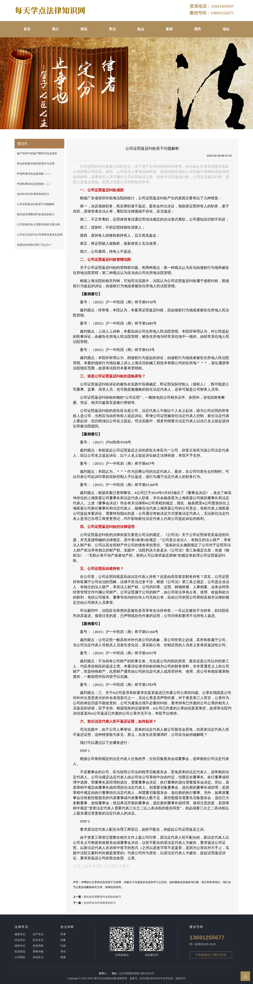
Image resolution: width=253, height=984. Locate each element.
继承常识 (20, 945)
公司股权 (20, 957)
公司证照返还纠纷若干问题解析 (35, 204)
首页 (27, 29)
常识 (112, 29)
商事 (63, 957)
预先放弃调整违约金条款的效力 (102, 896)
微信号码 (196, 926)
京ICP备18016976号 (151, 978)
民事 (63, 934)
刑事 (63, 939)
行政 (63, 945)
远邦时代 (180, 978)
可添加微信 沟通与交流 (210, 954)
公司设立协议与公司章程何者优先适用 (39, 234)
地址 (226, 29)
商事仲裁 (38, 951)
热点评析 (67, 926)
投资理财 (38, 945)
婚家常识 (20, 934)
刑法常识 (38, 939)
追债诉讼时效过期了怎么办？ (34, 244)
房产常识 (38, 934)
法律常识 (21, 926)
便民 (197, 29)
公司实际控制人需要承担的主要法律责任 (40, 224)
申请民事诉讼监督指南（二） (34, 183)
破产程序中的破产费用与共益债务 (36, 153)
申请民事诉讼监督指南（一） (34, 173)
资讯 (83, 29)
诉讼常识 (20, 939)
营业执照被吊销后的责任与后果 (35, 163)
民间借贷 (20, 951)
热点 (140, 29)
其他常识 (38, 957)
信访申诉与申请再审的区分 (100, 902)
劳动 (63, 951)
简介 (55, 29)
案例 (169, 29)
